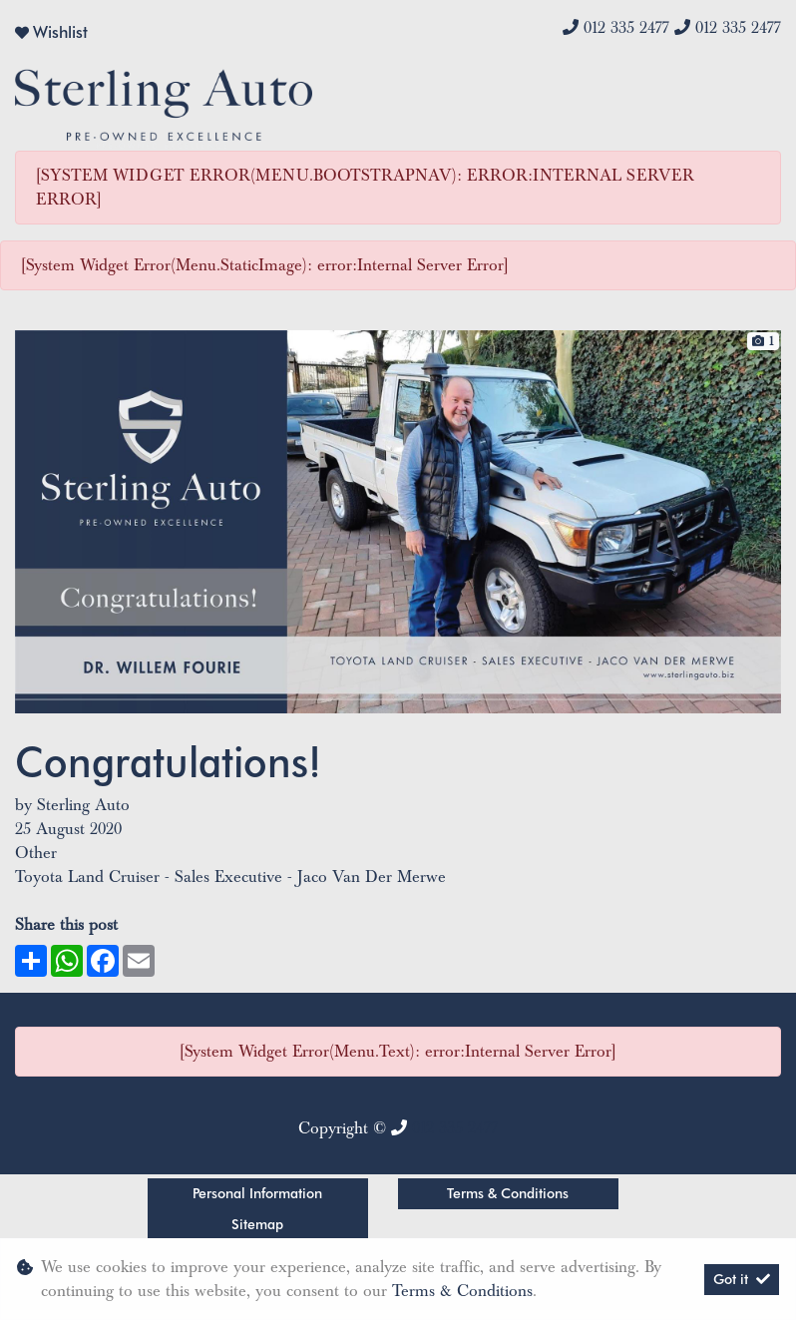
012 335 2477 (626, 28)
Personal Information (257, 1193)
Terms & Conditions (508, 1193)
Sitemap (257, 1224)
